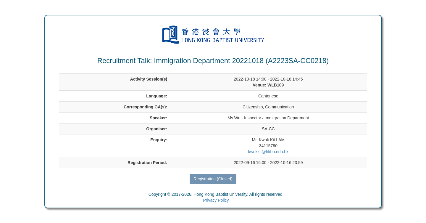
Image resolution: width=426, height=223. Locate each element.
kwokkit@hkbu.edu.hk (268, 151)
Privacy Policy (216, 200)
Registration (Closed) (213, 179)
